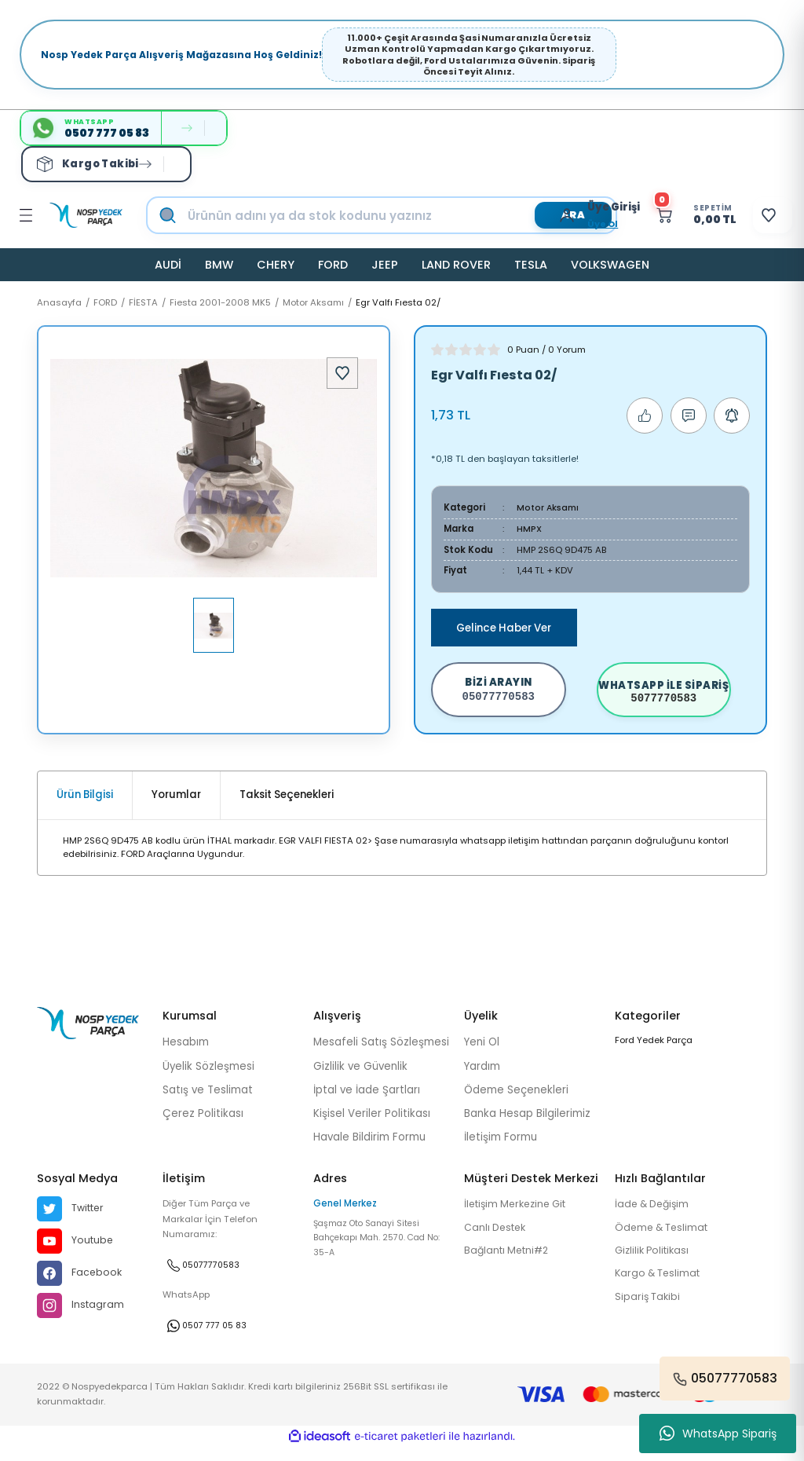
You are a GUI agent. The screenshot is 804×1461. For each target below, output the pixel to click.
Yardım (482, 1077)
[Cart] (675, 215)
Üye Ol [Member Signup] (574, 224)
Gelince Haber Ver (504, 627)
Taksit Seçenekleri (286, 806)
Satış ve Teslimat (208, 1100)
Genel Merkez (345, 1215)
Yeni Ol (481, 1053)
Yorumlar (176, 806)
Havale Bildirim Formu (369, 1148)
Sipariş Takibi (649, 1311)
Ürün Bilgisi (85, 806)
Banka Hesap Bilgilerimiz (527, 1125)
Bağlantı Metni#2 (509, 1263)
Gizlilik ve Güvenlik (360, 1077)
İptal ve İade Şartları (366, 1100)
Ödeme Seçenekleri (516, 1100)
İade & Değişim (655, 1216)
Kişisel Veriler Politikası (371, 1125)
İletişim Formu (500, 1148)
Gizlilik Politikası (655, 1263)
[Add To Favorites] (342, 373)
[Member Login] (542, 215)
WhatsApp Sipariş (718, 1433)
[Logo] (85, 215)
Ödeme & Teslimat (664, 1239)
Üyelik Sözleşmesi (208, 1077)
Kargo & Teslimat (660, 1287)
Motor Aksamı (549, 507)
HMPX (530, 528)
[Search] (398, 215)
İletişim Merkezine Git (520, 1216)
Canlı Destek (497, 1239)
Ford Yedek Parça (654, 1051)
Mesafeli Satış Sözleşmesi (381, 1053)
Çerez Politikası (203, 1125)
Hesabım (186, 1053)
